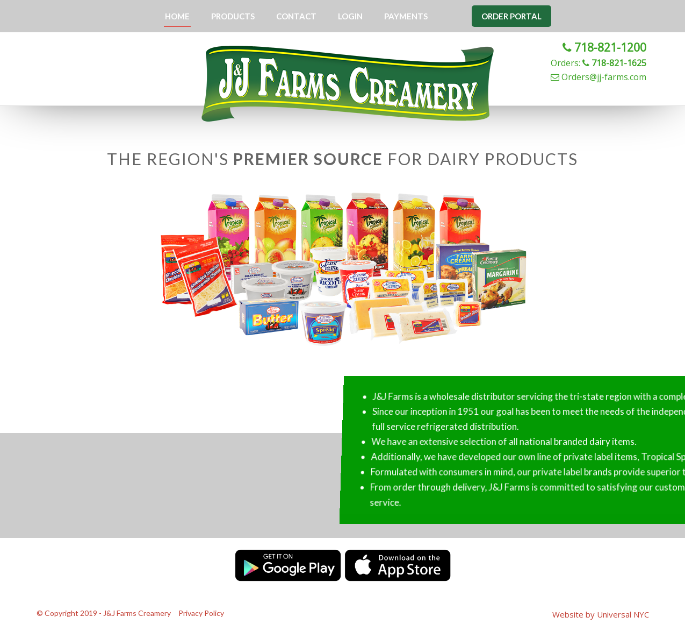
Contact (296, 16)
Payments (406, 16)
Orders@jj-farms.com (598, 77)
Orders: (598, 63)
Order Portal (511, 16)
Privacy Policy (201, 613)
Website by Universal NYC (600, 614)
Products (233, 16)
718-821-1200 (604, 47)
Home (177, 16)
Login (350, 16)
